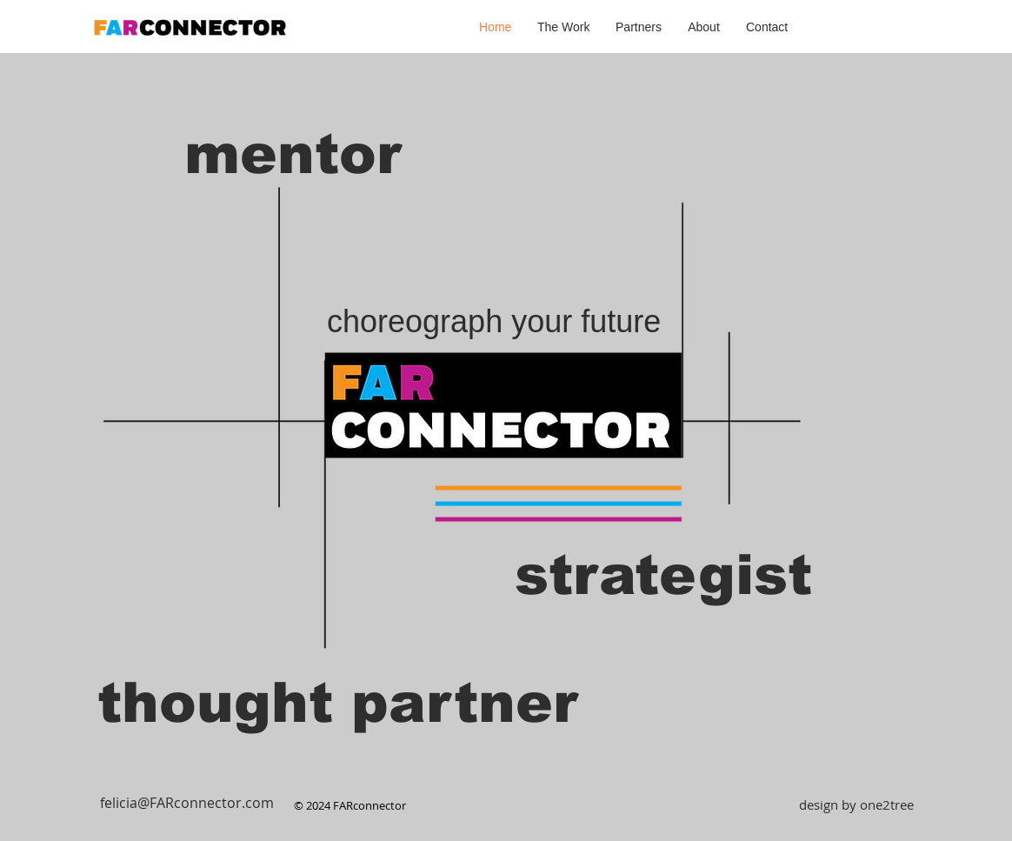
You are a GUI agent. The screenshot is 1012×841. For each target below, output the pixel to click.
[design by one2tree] (856, 804)
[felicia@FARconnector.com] (187, 802)
